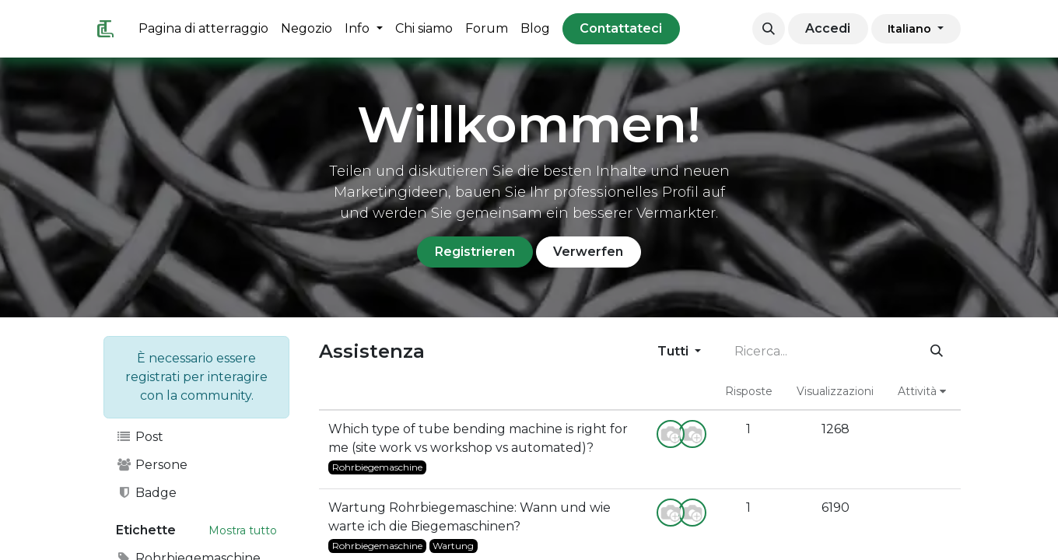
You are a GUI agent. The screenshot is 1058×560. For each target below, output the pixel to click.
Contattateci (621, 28)
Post (139, 436)
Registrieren (475, 251)
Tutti (674, 351)
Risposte (748, 391)
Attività (922, 391)
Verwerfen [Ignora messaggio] (588, 251)
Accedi (827, 28)
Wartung (453, 545)
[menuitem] (203, 28)
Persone (151, 464)
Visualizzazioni (835, 391)
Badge (146, 492)
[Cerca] (937, 351)
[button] (768, 28)
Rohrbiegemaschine (377, 467)
